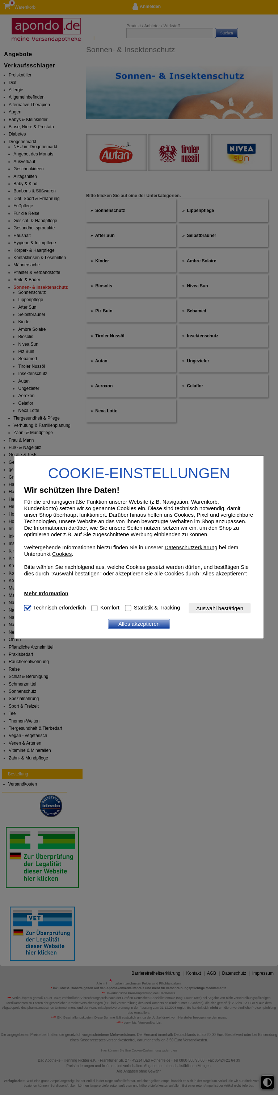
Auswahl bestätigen (219, 608)
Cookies (62, 553)
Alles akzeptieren (139, 624)
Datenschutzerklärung (191, 547)
